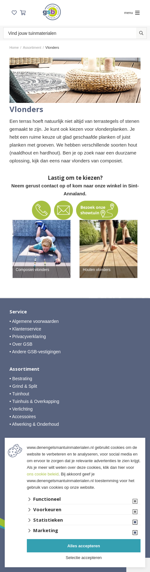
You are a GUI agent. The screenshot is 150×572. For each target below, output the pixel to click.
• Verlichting (21, 409)
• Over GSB (21, 344)
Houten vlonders (96, 270)
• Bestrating (20, 378)
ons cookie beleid (42, 474)
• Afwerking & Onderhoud (34, 424)
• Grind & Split (23, 386)
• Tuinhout (19, 393)
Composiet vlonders (32, 270)
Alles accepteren (83, 546)
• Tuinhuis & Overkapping (34, 401)
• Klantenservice (25, 328)
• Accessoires (22, 416)
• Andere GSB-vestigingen (35, 351)
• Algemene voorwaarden (34, 321)
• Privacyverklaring (27, 336)
